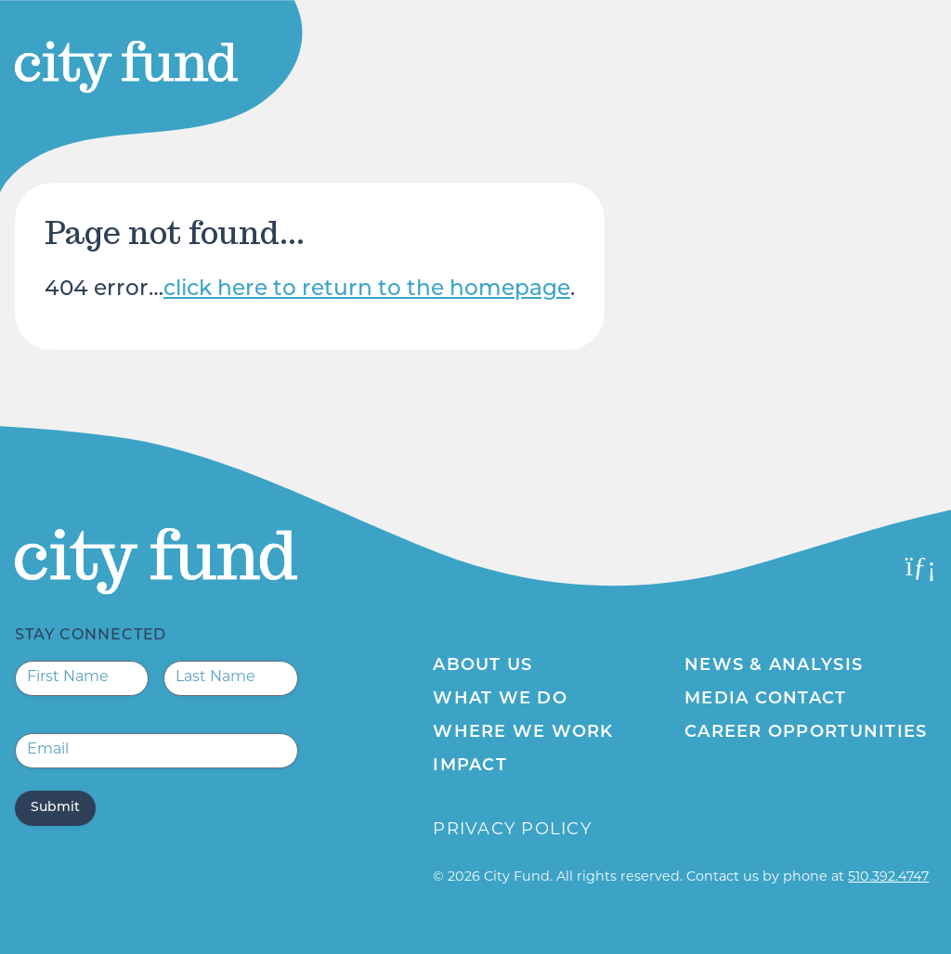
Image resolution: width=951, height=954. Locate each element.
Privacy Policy (512, 830)
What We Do (500, 699)
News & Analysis (773, 666)
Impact (470, 766)
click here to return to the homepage (366, 290)
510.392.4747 (888, 877)
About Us (482, 666)
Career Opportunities (805, 732)
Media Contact (765, 699)
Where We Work (523, 732)
